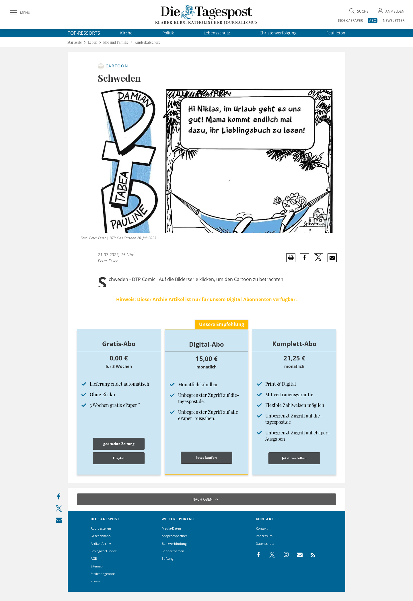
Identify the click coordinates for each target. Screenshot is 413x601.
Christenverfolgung (278, 33)
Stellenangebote (103, 573)
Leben (92, 42)
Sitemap (97, 566)
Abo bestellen (101, 528)
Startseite (74, 42)
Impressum (264, 536)
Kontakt (262, 528)
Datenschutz (265, 543)
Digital (118, 458)
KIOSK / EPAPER (350, 20)
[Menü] (19, 13)
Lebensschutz (217, 33)
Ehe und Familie (115, 42)
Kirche (126, 33)
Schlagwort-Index (104, 551)
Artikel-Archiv (101, 543)
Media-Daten (171, 528)
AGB (94, 558)
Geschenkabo (101, 536)
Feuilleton (335, 33)
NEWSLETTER (393, 20)
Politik (168, 33)
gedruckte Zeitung (119, 443)
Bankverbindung (174, 543)
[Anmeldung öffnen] (390, 11)
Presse (95, 581)
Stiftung (168, 558)
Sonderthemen (173, 551)
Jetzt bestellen (294, 458)
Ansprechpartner (174, 536)
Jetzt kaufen (206, 457)
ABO (372, 20)
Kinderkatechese (147, 42)
